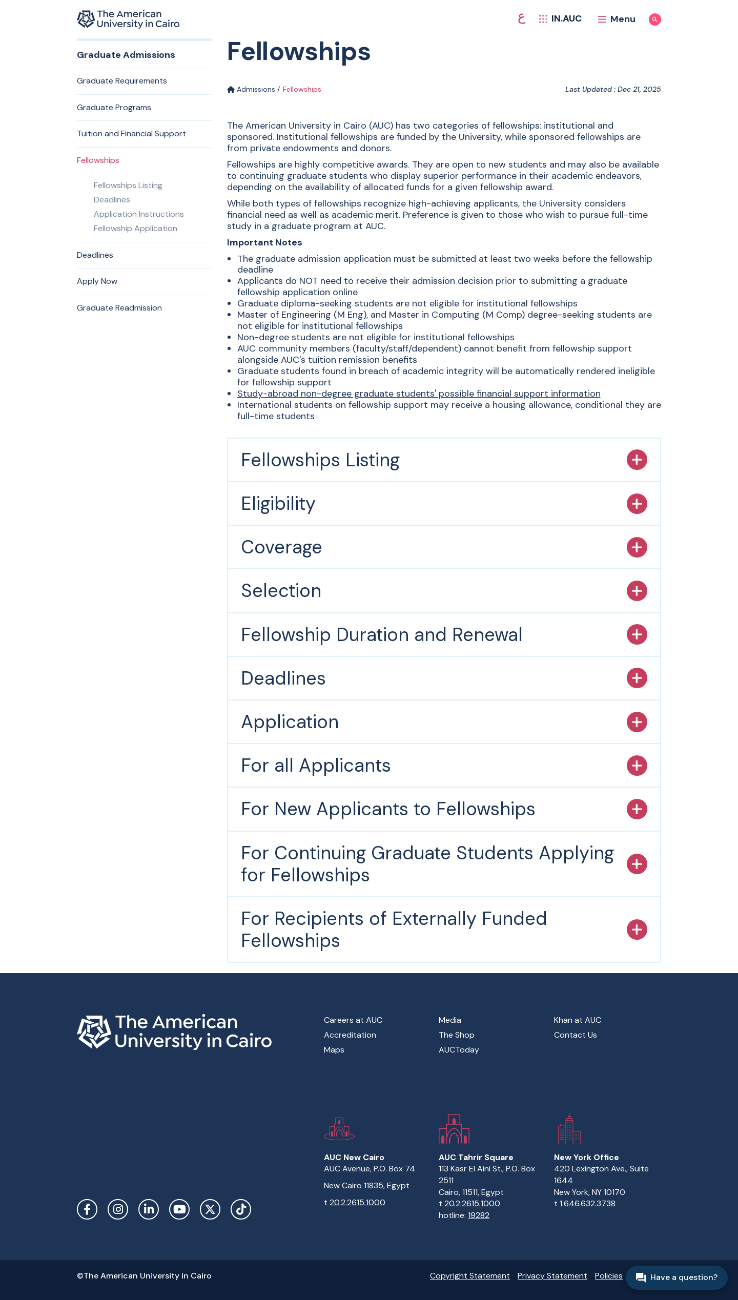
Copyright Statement (470, 1275)
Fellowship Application (135, 228)
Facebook (87, 1209)
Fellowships (98, 160)
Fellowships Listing (128, 185)
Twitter (210, 1209)
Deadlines (112, 199)
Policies (609, 1275)
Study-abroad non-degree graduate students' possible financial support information (419, 393)
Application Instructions (139, 214)
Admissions (251, 89)
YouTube (179, 1209)
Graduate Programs (114, 107)
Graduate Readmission (119, 307)
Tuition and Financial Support (131, 133)
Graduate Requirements (122, 80)
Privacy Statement (552, 1275)
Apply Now (97, 281)
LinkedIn (148, 1209)
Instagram (118, 1209)
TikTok (241, 1209)
